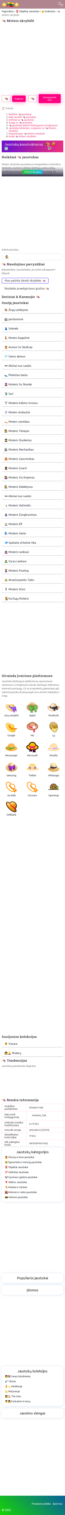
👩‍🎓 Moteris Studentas (18, 440)
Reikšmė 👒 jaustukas (20, 114)
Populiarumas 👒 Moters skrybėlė (27, 133)
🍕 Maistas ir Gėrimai (16, 1187)
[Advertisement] (32, 58)
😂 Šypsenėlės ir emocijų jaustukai (23, 1162)
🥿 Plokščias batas (16, 375)
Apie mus (57, 1503)
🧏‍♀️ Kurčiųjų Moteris (16, 598)
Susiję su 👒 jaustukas (20, 122)
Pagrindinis (8, 11)
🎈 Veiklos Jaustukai (16, 1182)
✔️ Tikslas (10, 1381)
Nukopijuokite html (49, 98)
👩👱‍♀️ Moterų (12, 1053)
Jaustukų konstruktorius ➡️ (23, 146)
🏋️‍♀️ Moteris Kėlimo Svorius (21, 403)
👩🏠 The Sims (13, 1396)
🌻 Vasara (11, 1043)
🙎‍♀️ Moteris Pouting (16, 570)
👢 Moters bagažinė (17, 337)
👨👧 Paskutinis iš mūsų (18, 1401)
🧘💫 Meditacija (13, 1386)
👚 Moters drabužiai (17, 412)
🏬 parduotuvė (13, 319)
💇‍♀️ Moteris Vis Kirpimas (19, 477)
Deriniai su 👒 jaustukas (21, 119)
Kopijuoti (19, 98)
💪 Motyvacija (12, 1391)
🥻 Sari (8, 393)
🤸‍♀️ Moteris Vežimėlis (17, 505)
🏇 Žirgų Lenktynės (16, 309)
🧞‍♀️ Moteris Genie (15, 533)
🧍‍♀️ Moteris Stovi (14, 589)
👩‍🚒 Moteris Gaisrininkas (19, 458)
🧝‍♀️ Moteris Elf (13, 524)
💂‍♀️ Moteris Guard (15, 468)
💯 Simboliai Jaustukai (17, 1172)
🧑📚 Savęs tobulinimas (18, 1376)
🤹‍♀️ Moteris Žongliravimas (20, 514)
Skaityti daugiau (32, 172)
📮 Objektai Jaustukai (27, 11)
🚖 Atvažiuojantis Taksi (19, 579)
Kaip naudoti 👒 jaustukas (22, 117)
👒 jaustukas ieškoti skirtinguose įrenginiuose (33, 125)
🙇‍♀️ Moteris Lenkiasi (16, 552)
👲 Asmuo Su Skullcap (18, 347)
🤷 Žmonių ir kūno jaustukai (19, 1157)
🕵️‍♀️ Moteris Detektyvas (18, 486)
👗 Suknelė (11, 328)
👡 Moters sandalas (17, 421)
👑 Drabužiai (48, 11)
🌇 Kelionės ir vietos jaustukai (21, 1192)
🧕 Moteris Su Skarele (18, 384)
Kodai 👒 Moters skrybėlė (22, 136)
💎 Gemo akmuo (14, 356)
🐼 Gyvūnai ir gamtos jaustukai (21, 1177)
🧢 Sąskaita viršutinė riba (20, 542)
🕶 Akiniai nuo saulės (17, 365)
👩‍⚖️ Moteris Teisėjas (16, 430)
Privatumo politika (41, 1503)
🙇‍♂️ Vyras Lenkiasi (15, 561)
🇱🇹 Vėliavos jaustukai (16, 1197)
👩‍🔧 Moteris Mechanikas (19, 449)
